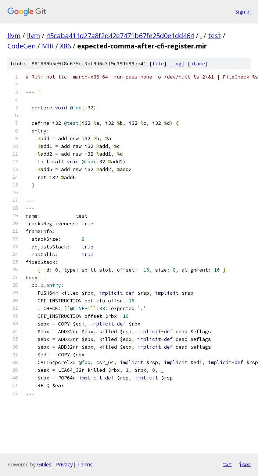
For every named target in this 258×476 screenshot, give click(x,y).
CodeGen (21, 45)
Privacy (64, 464)
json (245, 464)
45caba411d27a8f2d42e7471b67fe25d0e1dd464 (120, 35)
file (158, 64)
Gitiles (44, 464)
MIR (48, 45)
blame (197, 64)
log (177, 64)
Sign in (243, 11)
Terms (85, 464)
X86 (65, 45)
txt (227, 464)
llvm (14, 35)
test (214, 35)
